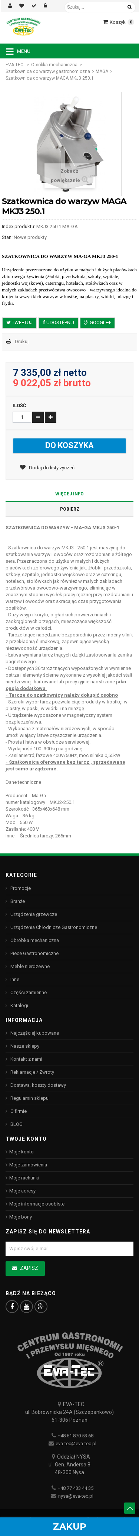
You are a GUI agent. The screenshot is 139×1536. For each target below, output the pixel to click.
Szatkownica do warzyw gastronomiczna (48, 71)
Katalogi (18, 1005)
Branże (17, 901)
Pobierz (69, 509)
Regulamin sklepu (29, 1098)
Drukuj (22, 341)
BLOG (16, 1124)
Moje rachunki (24, 1178)
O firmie (18, 1111)
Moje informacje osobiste (36, 1204)
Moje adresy (22, 1191)
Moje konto (21, 1152)
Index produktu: (18, 226)
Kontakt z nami (25, 1059)
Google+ (97, 322)
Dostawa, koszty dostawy (37, 1085)
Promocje (20, 888)
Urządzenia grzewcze (33, 914)
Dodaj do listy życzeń (51, 467)
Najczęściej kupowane (34, 1033)
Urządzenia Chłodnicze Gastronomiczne (53, 927)
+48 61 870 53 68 (75, 1435)
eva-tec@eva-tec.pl (76, 1443)
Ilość (19, 405)
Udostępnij (58, 322)
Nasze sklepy (24, 1046)
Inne (14, 979)
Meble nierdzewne (29, 966)
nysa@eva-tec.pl (75, 1496)
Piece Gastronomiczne (34, 953)
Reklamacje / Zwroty (31, 1072)
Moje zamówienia (28, 1165)
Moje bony (20, 1217)
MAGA (102, 71)
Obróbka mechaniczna (54, 64)
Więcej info (69, 493)
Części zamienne (28, 992)
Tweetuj (19, 322)
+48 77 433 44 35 (75, 1488)
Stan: (7, 237)
